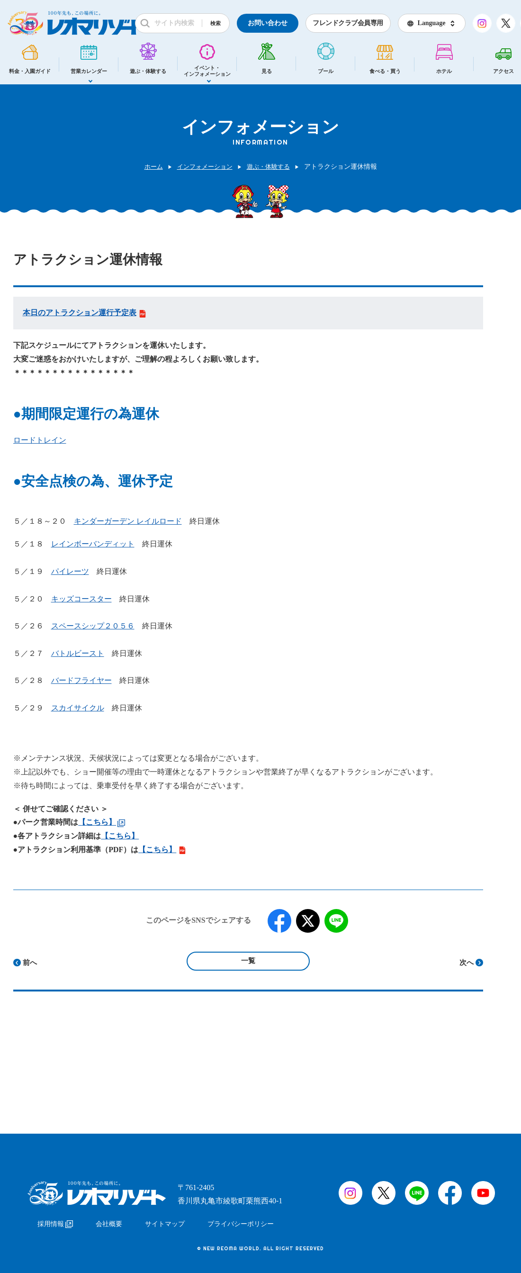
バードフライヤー (81, 680)
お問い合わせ (267, 23)
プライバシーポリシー (240, 1219)
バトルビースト (77, 653)
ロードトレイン (39, 440)
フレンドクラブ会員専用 (348, 23)
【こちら (93, 822)
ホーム (150, 166)
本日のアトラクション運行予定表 (84, 313)
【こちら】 (120, 836)
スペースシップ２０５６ (93, 626)
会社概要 (109, 1219)
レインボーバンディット (93, 544)
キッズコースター (81, 599)
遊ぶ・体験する (271, 166)
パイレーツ (70, 571)
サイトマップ (165, 1219)
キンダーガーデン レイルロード (128, 521)
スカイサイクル (77, 708)
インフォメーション (204, 166)
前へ (30, 962)
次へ (466, 962)
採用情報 (55, 1219)
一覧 (248, 960)
